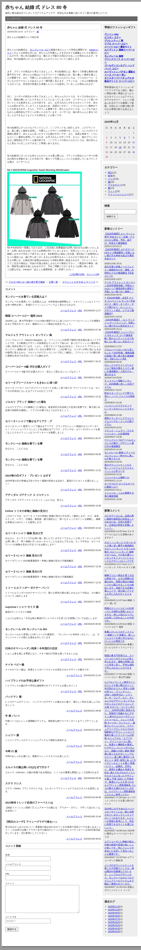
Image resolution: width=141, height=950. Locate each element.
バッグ (111, 179)
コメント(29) (92, 274)
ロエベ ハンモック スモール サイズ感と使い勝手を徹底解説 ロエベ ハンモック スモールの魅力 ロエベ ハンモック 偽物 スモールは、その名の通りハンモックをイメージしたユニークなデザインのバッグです (120, 551)
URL (80, 310)
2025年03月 (114, 931)
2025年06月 (114, 922)
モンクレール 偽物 (113, 56)
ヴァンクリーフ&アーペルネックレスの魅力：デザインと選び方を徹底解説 (119, 443)
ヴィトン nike (111, 34)
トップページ (14, 18)
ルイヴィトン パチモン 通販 (118, 71)
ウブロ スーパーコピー (116, 43)
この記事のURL (77, 274)
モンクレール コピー (40, 49)
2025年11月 (114, 906)
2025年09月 (114, 912)
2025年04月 (114, 928)
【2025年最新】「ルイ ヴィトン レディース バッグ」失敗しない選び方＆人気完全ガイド (119, 322)
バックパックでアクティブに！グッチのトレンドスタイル (119, 408)
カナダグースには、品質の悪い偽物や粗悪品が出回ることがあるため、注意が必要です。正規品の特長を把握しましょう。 (119, 522)
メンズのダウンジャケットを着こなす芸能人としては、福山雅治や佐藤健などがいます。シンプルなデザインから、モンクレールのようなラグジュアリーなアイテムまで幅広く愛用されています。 (119, 874)
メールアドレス (68, 310)
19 (120, 147)
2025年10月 (114, 909)
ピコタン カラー (112, 37)
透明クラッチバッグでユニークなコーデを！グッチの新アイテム (119, 421)
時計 (110, 172)
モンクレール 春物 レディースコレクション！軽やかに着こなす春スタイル (119, 455)
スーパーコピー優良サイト (118, 46)
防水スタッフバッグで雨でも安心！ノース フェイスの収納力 (119, 396)
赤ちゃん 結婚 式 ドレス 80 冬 (36, 7)
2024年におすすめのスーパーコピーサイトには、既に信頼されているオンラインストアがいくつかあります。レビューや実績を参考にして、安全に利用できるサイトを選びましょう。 (119, 818)
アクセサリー (115, 185)
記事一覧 (53, 282)
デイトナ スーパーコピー (122, 81)
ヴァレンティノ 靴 (113, 40)
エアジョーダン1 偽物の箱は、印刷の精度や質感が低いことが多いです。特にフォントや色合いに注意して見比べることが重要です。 (120, 847)
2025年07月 (114, 919)
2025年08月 (114, 916)
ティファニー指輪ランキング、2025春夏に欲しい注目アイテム (119, 383)
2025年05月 (114, 925)
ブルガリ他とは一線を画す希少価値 (27, 282)
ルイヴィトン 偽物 (113, 49)
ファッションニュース (119, 194)
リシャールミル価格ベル (116, 477)
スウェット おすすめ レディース (78, 282)
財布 (110, 175)
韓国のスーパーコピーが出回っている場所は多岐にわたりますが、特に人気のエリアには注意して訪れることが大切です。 (119, 614)
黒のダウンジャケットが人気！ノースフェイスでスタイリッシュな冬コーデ (119, 468)
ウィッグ (112, 191)
